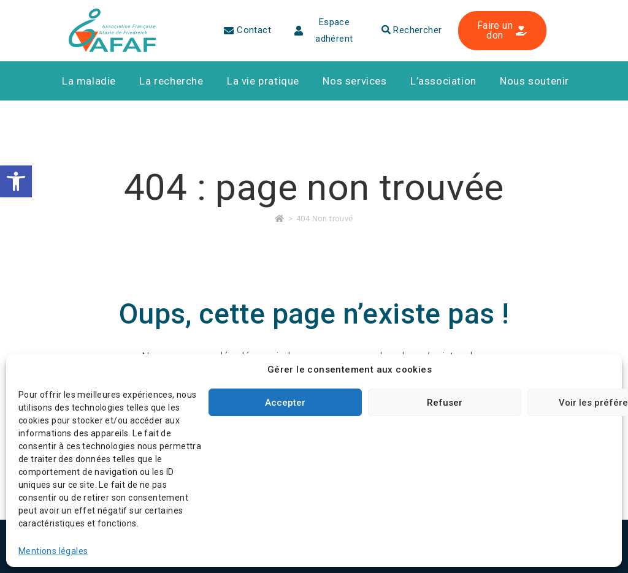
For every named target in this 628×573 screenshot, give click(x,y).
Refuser (444, 402)
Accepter (285, 402)
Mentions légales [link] (53, 551)
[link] (16, 181)
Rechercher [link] (411, 30)
